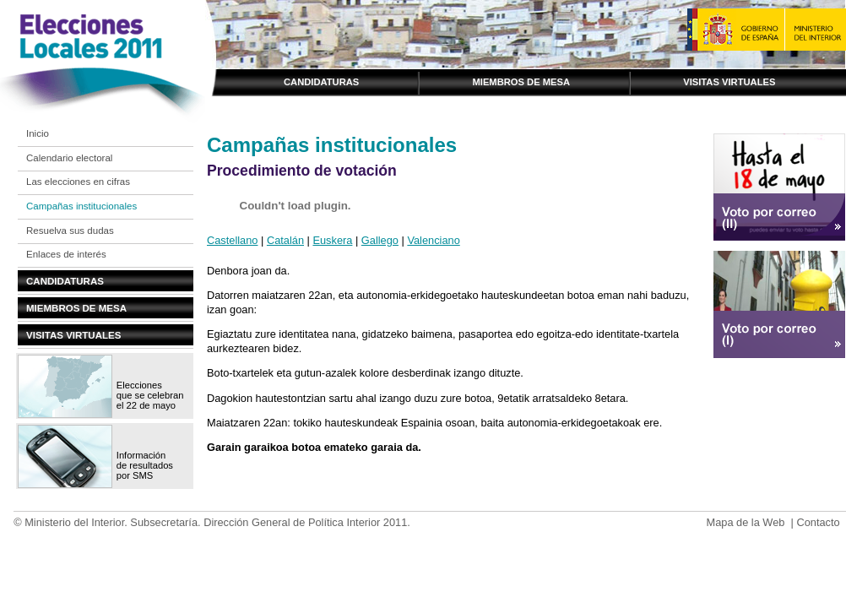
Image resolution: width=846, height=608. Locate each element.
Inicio (37, 133)
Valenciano (433, 240)
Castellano (232, 240)
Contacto (817, 522)
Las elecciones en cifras (78, 181)
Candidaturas (321, 82)
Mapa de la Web (745, 522)
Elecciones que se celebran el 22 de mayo (150, 395)
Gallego (380, 240)
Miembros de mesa (521, 82)
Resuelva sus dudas (70, 230)
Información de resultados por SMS (145, 465)
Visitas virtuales (729, 82)
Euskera (332, 240)
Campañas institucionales (81, 206)
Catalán (285, 240)
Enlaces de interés (66, 254)
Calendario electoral (69, 158)
